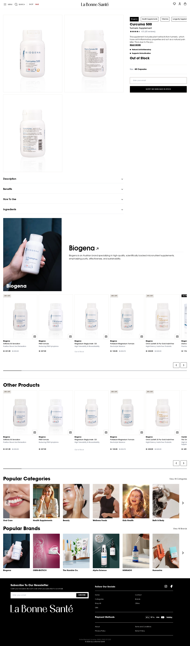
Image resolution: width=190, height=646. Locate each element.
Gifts (96, 608)
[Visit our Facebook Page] (171, 587)
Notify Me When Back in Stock (158, 89)
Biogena (134, 19)
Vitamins (165, 19)
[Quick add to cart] (34, 336)
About (97, 627)
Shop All (98, 603)
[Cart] (185, 4)
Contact (138, 595)
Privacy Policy (100, 631)
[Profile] (179, 4)
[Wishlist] (174, 4)
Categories (99, 599)
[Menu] (7, 4)
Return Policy (140, 631)
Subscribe (82, 595)
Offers (137, 603)
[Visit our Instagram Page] (166, 587)
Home (97, 595)
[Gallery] (95, 333)
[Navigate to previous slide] (7, 503)
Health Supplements (149, 19)
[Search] (20, 4)
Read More (135, 45)
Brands (137, 599)
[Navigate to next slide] (183, 503)
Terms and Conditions (143, 627)
